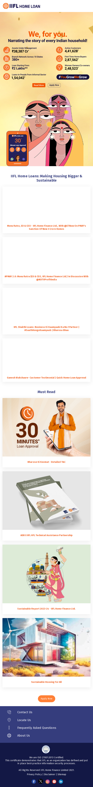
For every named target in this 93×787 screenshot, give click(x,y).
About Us (23, 735)
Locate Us (24, 720)
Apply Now (46, 698)
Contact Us (24, 712)
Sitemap (62, 774)
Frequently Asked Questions (36, 728)
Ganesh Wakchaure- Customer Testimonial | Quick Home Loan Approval (46, 377)
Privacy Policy (34, 774)
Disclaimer (50, 774)
